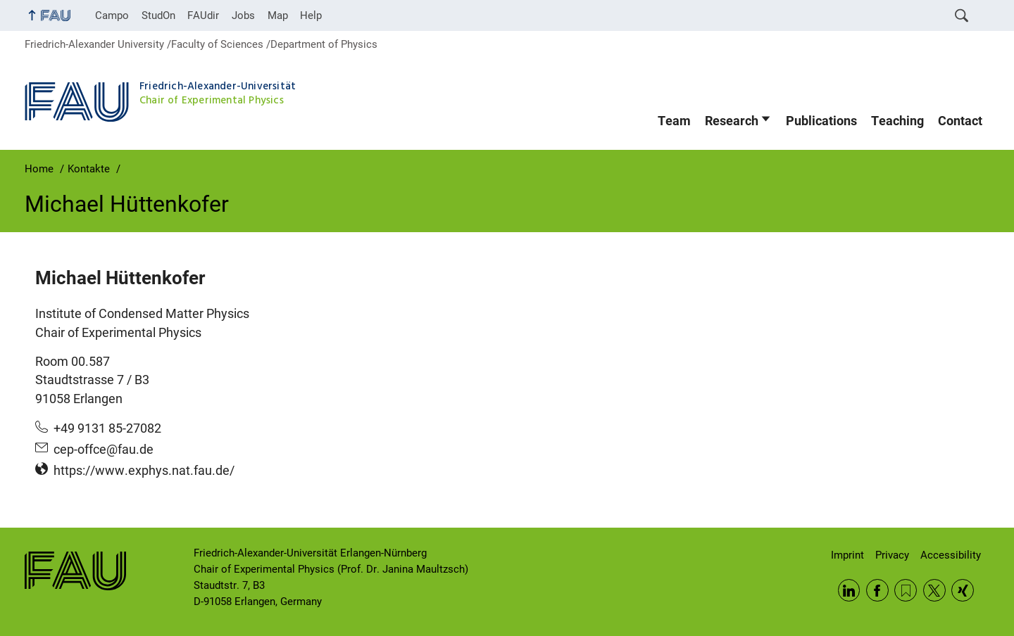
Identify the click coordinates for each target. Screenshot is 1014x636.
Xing (962, 590)
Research (731, 121)
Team (674, 121)
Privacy (892, 555)
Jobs (243, 15)
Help (311, 15)
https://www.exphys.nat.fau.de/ (144, 471)
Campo (112, 15)
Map (278, 15)
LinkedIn (849, 590)
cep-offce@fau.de (104, 450)
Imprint (847, 555)
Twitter (934, 590)
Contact (960, 121)
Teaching (897, 121)
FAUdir (203, 15)
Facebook (877, 590)
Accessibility (950, 555)
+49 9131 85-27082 (107, 428)
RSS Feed (905, 590)
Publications (821, 121)
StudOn (158, 15)
